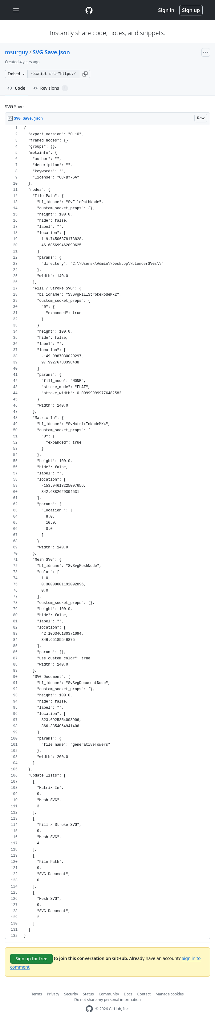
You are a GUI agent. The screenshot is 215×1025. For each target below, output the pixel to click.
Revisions (50, 88)
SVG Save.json (51, 52)
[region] (107, 532)
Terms (36, 994)
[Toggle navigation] (16, 10)
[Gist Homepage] (89, 10)
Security (71, 994)
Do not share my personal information (107, 999)
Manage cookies (170, 994)
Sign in (166, 10)
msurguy (16, 52)
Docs (128, 994)
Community (109, 994)
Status (88, 994)
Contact (144, 994)
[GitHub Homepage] (89, 1009)
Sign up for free (31, 958)
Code (16, 88)
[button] (85, 74)
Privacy (53, 994)
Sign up (191, 10)
